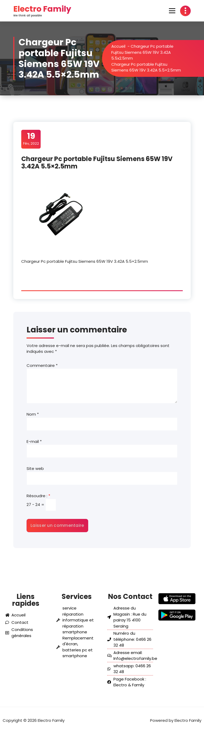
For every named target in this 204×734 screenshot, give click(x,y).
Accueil (124, 46)
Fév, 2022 (31, 139)
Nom (33, 414)
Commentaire (42, 365)
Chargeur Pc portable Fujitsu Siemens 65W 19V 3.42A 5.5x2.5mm (148, 52)
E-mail (34, 441)
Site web (35, 468)
